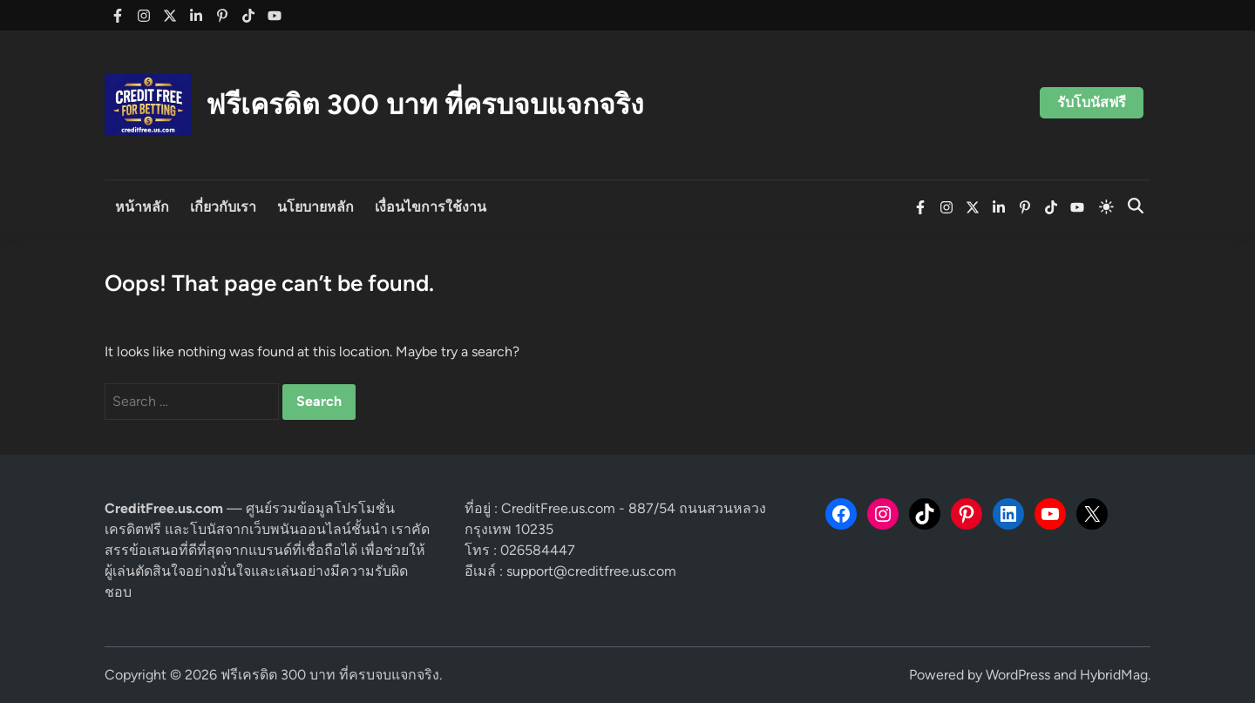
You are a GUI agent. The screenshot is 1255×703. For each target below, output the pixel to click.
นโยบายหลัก (315, 207)
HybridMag (1114, 674)
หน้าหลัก (142, 207)
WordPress (1018, 674)
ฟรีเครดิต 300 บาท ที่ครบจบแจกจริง (425, 104)
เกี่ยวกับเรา (223, 207)
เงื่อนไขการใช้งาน (430, 207)
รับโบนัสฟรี (1091, 102)
